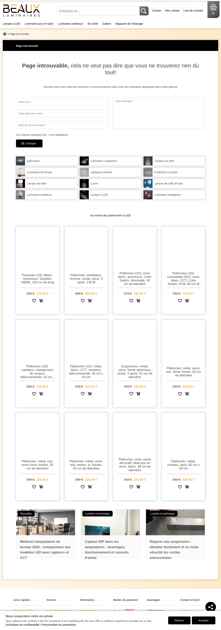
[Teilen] (210, 607)
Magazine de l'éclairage (129, 23)
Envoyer (31, 143)
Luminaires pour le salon (39, 23)
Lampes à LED (11, 23)
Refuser (179, 620)
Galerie (106, 23)
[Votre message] (158, 113)
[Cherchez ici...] (98, 10)
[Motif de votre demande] (62, 125)
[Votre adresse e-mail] (62, 113)
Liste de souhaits (193, 10)
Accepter (203, 620)
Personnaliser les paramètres (59, 624)
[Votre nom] (62, 101)
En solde (93, 23)
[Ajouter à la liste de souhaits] (34, 301)
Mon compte (172, 10)
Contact (156, 10)
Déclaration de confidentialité (22, 624)
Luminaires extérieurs (70, 23)
